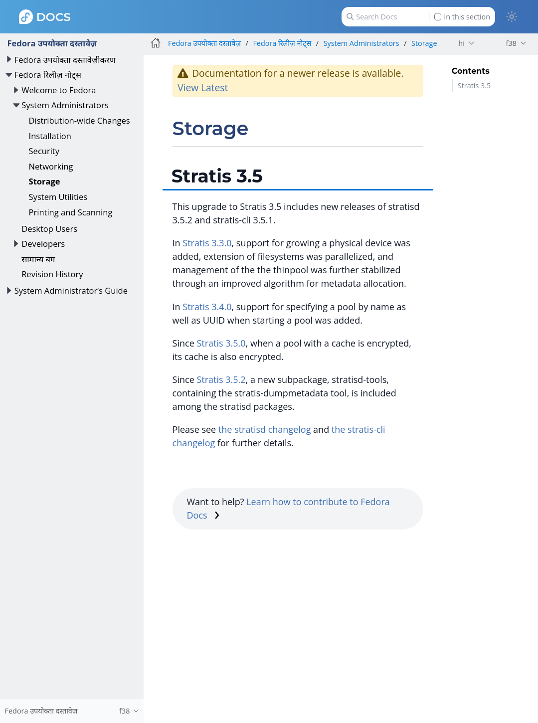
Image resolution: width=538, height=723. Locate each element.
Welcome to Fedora (58, 90)
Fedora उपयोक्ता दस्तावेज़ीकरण (65, 59)
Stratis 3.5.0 (220, 343)
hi (461, 43)
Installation (50, 136)
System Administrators (64, 105)
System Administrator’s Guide (71, 290)
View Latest (203, 87)
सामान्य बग (38, 259)
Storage (44, 181)
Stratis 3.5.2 (220, 379)
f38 (511, 43)
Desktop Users (49, 228)
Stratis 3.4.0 (206, 307)
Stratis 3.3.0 (206, 243)
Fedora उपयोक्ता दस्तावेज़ (52, 43)
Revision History (52, 274)
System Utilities (58, 196)
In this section (462, 16)
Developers (43, 243)
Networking (51, 166)
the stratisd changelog (264, 429)
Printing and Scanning (71, 212)
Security (44, 151)
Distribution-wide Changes (79, 120)
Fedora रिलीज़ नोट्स (47, 74)
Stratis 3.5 (474, 85)
